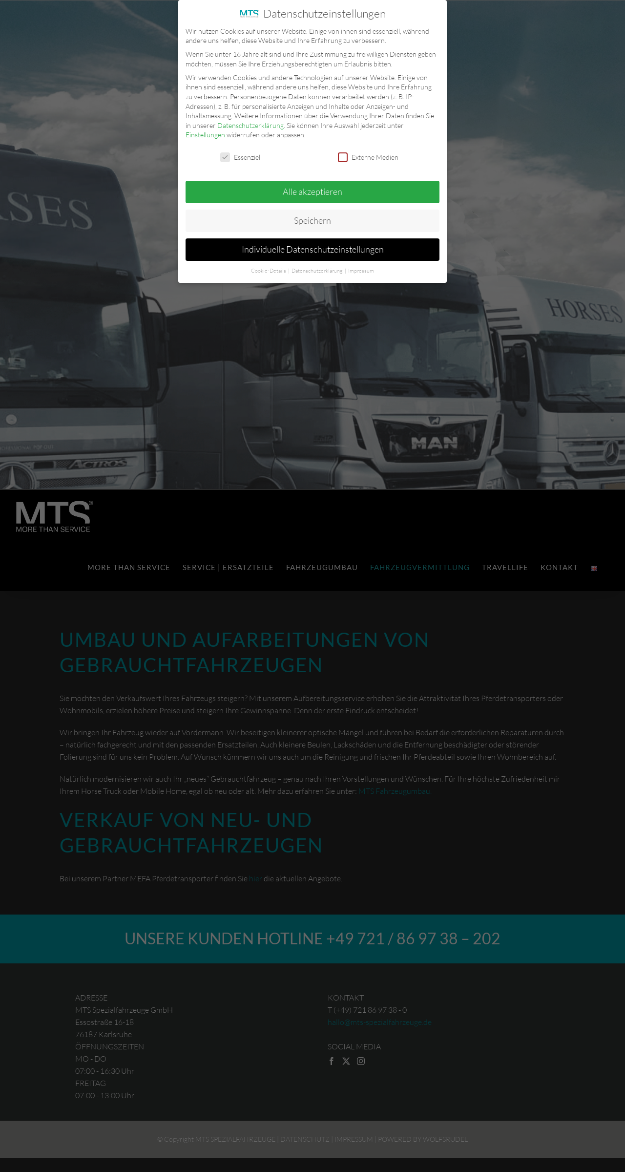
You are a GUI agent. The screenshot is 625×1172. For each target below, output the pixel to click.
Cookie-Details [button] (269, 267)
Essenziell (241, 154)
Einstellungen (205, 132)
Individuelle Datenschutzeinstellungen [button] (313, 246)
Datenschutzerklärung (250, 122)
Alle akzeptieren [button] (312, 188)
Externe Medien (368, 154)
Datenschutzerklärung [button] (318, 267)
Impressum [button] (361, 267)
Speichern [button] (312, 217)
